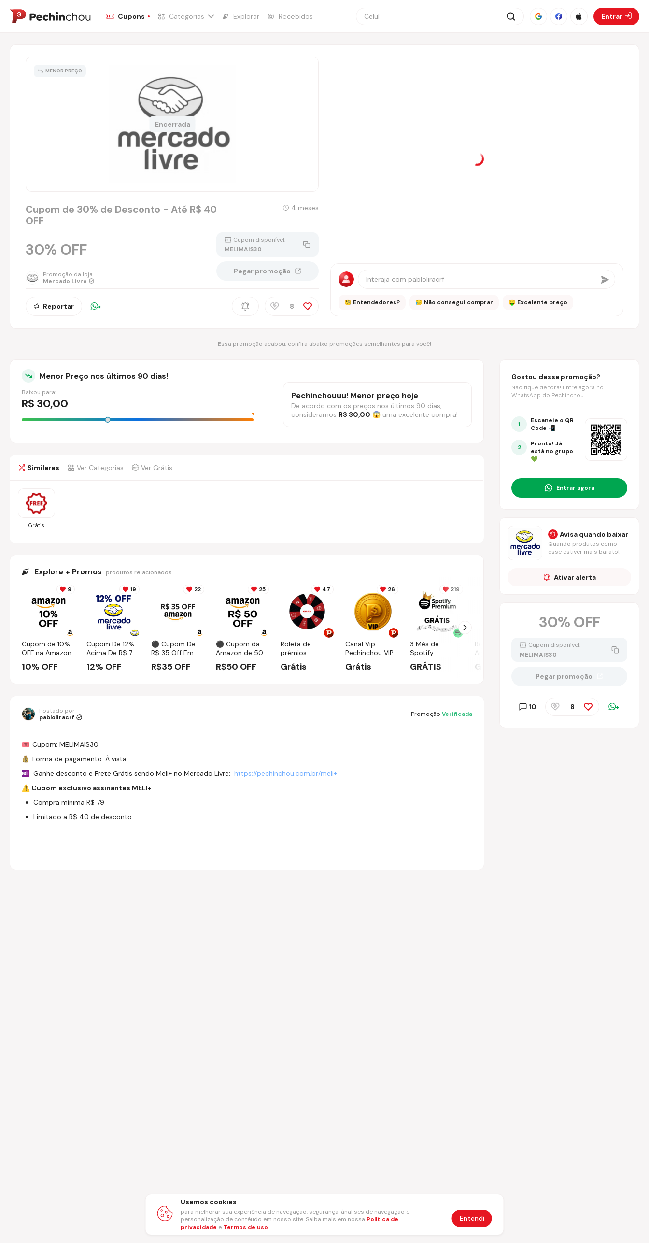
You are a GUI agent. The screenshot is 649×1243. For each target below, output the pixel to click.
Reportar (54, 306)
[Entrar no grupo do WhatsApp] (569, 488)
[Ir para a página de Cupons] (128, 16)
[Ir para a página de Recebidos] (290, 16)
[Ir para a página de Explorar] (240, 16)
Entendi (472, 1218)
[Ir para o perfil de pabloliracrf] (52, 714)
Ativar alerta (569, 577)
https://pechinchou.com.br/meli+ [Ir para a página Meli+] (285, 773)
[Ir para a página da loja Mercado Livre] (60, 278)
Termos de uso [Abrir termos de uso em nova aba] (245, 1227)
